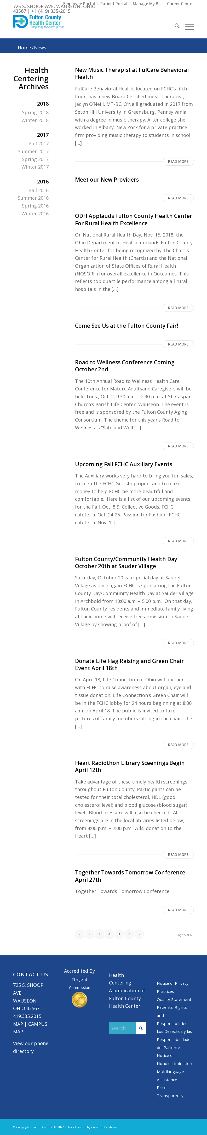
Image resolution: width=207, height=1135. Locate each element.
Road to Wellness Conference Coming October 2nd (125, 366)
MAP (18, 1024)
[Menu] (187, 26)
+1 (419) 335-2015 (51, 11)
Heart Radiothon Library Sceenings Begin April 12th (130, 766)
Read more (178, 161)
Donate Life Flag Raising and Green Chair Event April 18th (129, 664)
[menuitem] (79, 4)
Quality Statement (174, 999)
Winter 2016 (35, 213)
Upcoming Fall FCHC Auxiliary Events (123, 464)
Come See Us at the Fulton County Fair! (126, 325)
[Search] (174, 26)
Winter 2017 (35, 167)
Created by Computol (90, 1127)
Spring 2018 (35, 112)
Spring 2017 (35, 159)
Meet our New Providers (107, 179)
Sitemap (113, 1127)
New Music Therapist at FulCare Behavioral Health (132, 73)
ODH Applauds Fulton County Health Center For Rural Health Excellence (133, 219)
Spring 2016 (35, 206)
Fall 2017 (39, 143)
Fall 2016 (39, 190)
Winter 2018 (35, 120)
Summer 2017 (33, 151)
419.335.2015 (27, 1016)
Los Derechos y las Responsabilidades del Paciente (175, 1039)
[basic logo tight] (38, 26)
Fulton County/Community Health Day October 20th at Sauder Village (126, 562)
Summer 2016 (33, 198)
